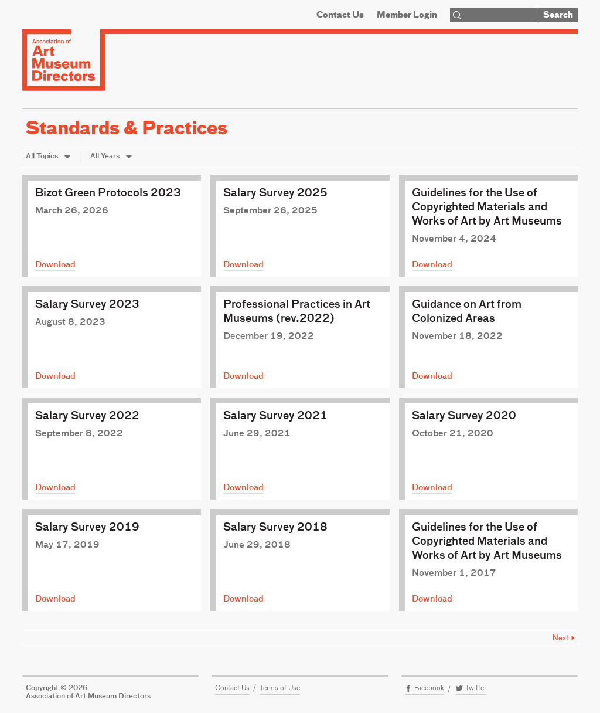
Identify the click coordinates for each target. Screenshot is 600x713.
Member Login (407, 15)
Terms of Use (280, 688)
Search (558, 15)
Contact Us (340, 15)
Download (55, 265)
